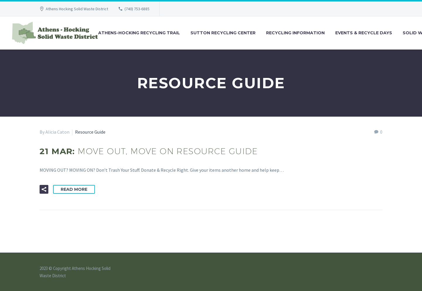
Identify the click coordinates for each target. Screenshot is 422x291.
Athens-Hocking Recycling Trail (139, 32)
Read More (74, 189)
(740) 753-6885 (137, 8)
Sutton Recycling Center (223, 32)
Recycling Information (295, 32)
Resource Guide (90, 132)
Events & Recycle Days (363, 32)
